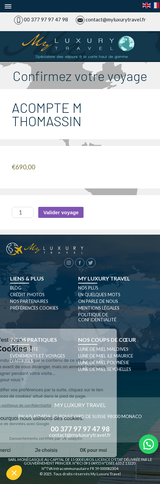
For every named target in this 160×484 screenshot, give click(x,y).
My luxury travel (104, 278)
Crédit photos (27, 294)
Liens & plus (27, 278)
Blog (15, 288)
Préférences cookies (34, 308)
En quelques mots (99, 294)
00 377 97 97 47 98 (46, 19)
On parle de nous (98, 301)
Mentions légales (98, 308)
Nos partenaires (29, 301)
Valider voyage (60, 212)
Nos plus (88, 288)
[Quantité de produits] (23, 212)
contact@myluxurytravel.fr (116, 19)
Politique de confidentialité (97, 317)
